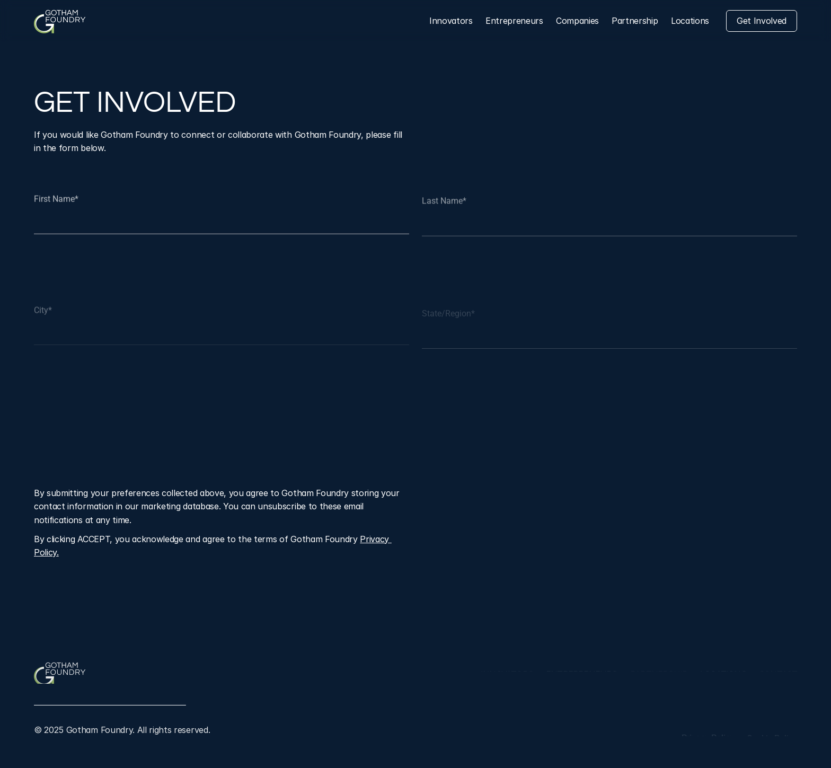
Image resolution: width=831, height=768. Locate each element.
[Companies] (577, 21)
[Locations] (690, 21)
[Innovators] (451, 21)
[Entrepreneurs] (514, 21)
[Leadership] (635, 21)
